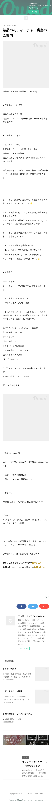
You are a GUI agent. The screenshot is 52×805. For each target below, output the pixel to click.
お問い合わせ (39, 567)
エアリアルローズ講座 (12, 691)
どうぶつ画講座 (9, 668)
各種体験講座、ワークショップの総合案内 (21, 714)
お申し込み (37, 563)
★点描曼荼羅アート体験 (12, 719)
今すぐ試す (33, 12)
